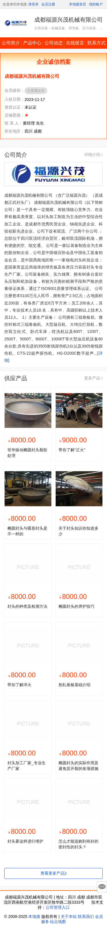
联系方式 (96, 42)
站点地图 (58, 921)
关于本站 (69, 916)
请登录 (33, 4)
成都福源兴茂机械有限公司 (68, 20)
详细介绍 (93, 154)
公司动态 (54, 42)
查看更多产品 (53, 873)
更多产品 (93, 378)
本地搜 (34, 916)
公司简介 (11, 42)
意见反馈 (102, 886)
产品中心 (32, 42)
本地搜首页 (77, 4)
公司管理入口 (58, 907)
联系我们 (86, 916)
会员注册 (48, 4)
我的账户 (96, 4)
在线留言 (75, 42)
